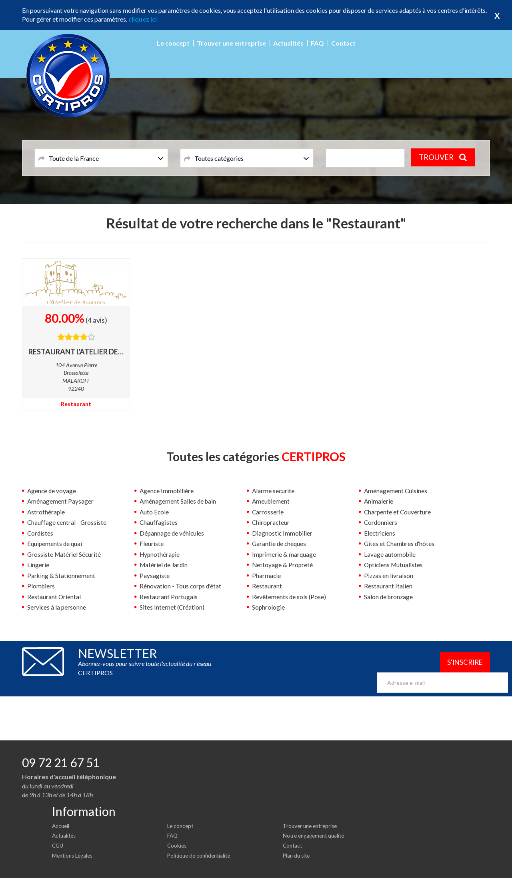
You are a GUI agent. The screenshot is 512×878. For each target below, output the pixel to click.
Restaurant (76, 403)
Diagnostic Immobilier (283, 532)
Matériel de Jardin (165, 564)
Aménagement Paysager (60, 501)
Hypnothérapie (160, 554)
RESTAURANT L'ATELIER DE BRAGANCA (76, 351)
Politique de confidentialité (201, 841)
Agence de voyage (52, 490)
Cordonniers (381, 522)
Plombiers (41, 585)
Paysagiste (155, 575)
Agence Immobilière (167, 490)
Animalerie (379, 501)
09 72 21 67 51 (61, 749)
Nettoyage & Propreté (283, 564)
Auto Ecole (155, 512)
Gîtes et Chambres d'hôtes (400, 543)
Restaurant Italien (388, 585)
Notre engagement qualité (316, 821)
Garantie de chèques (280, 543)
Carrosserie (268, 512)
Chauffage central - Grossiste (67, 522)
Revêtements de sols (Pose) (289, 596)
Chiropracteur (271, 522)
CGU (58, 831)
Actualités (288, 43)
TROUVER (444, 157)
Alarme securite (273, 490)
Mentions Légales (74, 841)
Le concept (173, 43)
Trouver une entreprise (231, 43)
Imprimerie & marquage (284, 554)
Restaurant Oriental (54, 596)
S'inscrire (461, 662)
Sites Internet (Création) (172, 606)
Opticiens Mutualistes (394, 564)
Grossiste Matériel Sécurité (64, 554)
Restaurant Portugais (169, 596)
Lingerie (38, 564)
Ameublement (271, 501)
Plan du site (297, 841)
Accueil (61, 811)
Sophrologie (268, 606)
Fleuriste (152, 543)
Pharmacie (266, 575)
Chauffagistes (159, 522)
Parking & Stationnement (61, 575)
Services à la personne (57, 606)
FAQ (317, 43)
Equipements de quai (55, 543)
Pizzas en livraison (389, 575)
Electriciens (380, 532)
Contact (343, 43)
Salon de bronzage (389, 596)
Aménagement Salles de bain (179, 501)
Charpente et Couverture (398, 512)
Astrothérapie (46, 512)
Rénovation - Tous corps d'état (181, 585)
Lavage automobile (390, 554)
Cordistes (40, 532)
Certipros (478, 865)
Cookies (177, 831)
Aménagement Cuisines (396, 490)
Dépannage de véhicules (172, 532)
